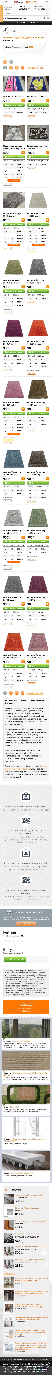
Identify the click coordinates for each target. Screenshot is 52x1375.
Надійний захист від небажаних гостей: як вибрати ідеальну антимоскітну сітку (31, 1292)
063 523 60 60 (24, 9)
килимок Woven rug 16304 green (36, 531)
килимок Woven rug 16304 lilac (36, 598)
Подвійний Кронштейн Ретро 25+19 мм (30, 1247)
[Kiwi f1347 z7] (26, 1095)
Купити (7, 116)
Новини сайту (9, 1273)
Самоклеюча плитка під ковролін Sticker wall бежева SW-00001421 (25, 1074)
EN (47, 2)
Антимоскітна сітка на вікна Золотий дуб (30, 1221)
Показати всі (34, 67)
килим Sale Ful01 (11, 96)
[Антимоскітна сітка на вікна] (26, 1029)
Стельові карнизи (21, 1197)
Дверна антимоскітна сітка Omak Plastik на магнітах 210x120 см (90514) (23, 1140)
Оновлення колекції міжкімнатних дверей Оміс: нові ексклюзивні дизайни (31, 1318)
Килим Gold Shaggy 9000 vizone (12, 214)
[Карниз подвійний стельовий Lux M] (26, 1161)
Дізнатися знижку (15, 105)
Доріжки (26, 1011)
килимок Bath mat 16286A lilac (11, 342)
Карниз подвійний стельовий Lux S (28, 1195)
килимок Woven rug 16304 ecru (12, 531)
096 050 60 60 (40, 6)
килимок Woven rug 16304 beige (36, 403)
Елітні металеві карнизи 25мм (26, 1249)
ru (48, 2)
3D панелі (18, 1210)
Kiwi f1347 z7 (14, 1107)
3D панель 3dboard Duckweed (27, 1208)
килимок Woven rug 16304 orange (12, 656)
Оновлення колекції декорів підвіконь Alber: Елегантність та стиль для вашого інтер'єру (30, 1332)
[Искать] (47, 14)
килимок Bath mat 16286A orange (35, 342)
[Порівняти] (44, 18)
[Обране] (41, 18)
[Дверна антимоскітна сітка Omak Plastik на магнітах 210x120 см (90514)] (26, 1127)
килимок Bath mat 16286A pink (11, 403)
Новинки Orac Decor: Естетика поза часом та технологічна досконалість (31, 1279)
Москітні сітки (21, 1223)
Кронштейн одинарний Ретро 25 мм (29, 1259)
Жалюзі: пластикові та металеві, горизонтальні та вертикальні (27, 1237)
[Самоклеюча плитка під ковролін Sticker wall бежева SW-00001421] (26, 1061)
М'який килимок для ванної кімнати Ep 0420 (14, 147)
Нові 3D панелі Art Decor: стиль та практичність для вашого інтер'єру (28, 1305)
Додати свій (15, 959)
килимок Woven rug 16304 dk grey (36, 473)
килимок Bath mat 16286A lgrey (35, 281)
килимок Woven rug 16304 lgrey (12, 598)
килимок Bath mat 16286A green (11, 281)
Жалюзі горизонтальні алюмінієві (28, 1234)
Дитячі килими (26, 1004)
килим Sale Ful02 (35, 96)
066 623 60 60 (40, 9)
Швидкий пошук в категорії (19, 47)
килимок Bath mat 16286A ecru (35, 214)
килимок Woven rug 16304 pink (36, 656)
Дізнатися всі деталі (26, 923)
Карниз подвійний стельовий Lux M (22, 1173)
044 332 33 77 (24, 6)
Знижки (31, 2)
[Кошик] (48, 18)
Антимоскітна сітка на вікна (21, 1041)
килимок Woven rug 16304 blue (12, 473)
